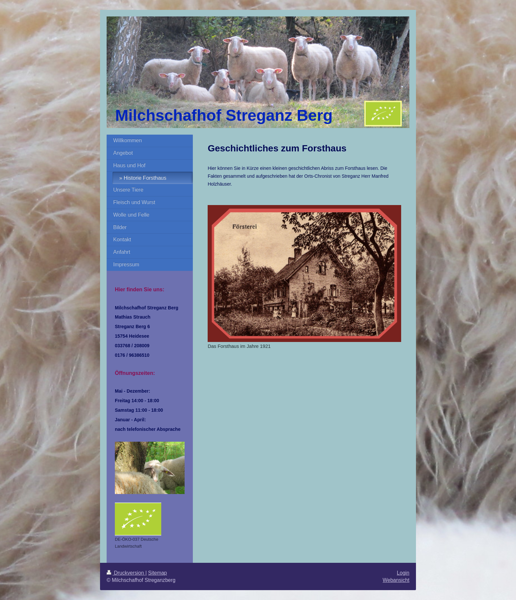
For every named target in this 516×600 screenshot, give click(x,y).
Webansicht (396, 580)
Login (403, 573)
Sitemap (157, 573)
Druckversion (126, 573)
